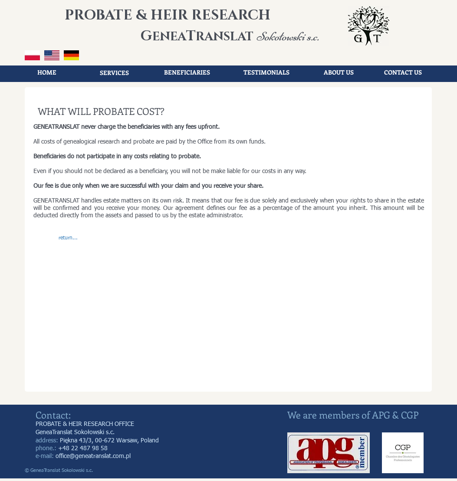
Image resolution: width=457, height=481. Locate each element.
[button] (68, 238)
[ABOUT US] (339, 72)
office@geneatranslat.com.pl (93, 456)
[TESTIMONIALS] (266, 72)
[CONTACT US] (403, 72)
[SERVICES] (114, 73)
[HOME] (47, 72)
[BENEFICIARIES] (187, 72)
